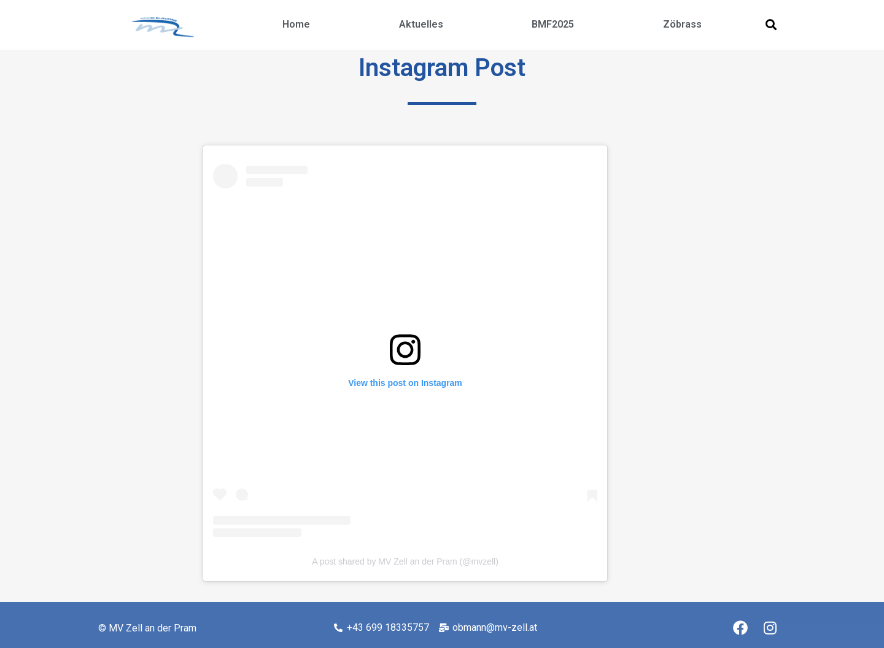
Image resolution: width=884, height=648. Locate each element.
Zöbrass (682, 24)
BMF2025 (553, 24)
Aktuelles (421, 24)
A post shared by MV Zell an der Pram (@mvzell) (405, 561)
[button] (771, 25)
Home (296, 24)
